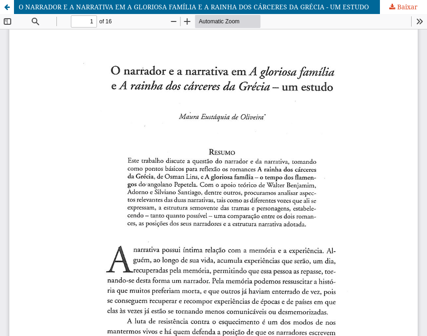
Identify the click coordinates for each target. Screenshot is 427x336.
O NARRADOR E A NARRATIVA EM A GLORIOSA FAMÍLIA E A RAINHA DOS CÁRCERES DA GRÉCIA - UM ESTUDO (194, 6)
